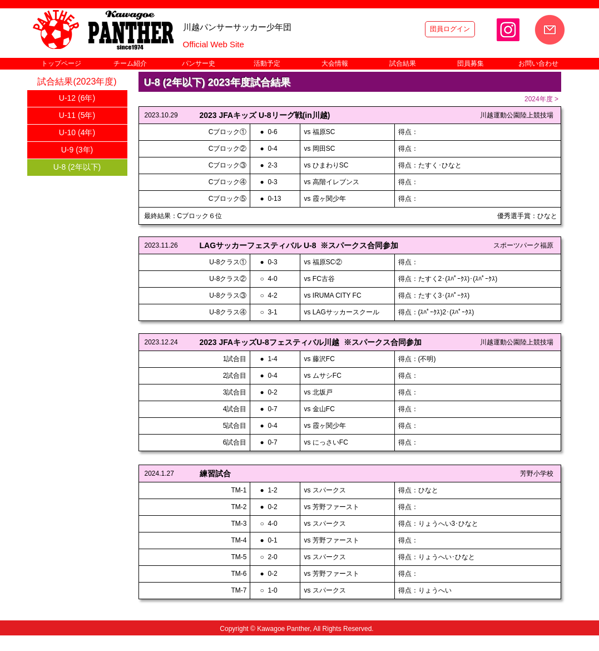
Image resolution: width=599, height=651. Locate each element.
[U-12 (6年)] (77, 98)
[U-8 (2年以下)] (77, 167)
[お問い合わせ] (549, 29)
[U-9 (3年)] (77, 150)
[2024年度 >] (541, 99)
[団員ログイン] (450, 29)
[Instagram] (508, 29)
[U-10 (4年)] (77, 133)
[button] (130, 64)
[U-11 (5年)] (77, 115)
